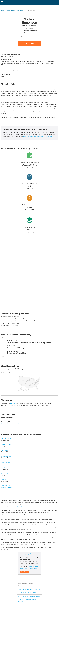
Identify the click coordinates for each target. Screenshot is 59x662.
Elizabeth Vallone (6, 444)
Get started (24, 572)
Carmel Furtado (5, 474)
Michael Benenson (6, 462)
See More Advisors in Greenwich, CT (29, 596)
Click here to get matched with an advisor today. (37, 136)
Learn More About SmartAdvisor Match (29, 589)
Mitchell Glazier (5, 480)
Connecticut (11, 10)
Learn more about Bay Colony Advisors (7, 486)
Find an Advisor (29, 43)
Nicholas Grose (5, 468)
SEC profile (13, 403)
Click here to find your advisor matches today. (29, 567)
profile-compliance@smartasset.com (20, 507)
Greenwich (20, 10)
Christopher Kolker (6, 456)
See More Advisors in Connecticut (28, 593)
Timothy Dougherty (6, 438)
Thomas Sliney (5, 450)
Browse (3, 10)
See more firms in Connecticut (10, 424)
